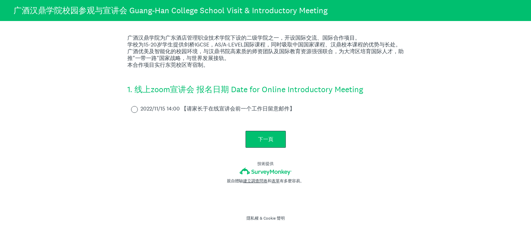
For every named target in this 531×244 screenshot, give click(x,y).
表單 (276, 181)
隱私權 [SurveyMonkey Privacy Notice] (253, 218)
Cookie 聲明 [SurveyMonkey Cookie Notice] (274, 218)
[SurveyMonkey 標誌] (266, 171)
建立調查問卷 (255, 181)
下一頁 (265, 139)
